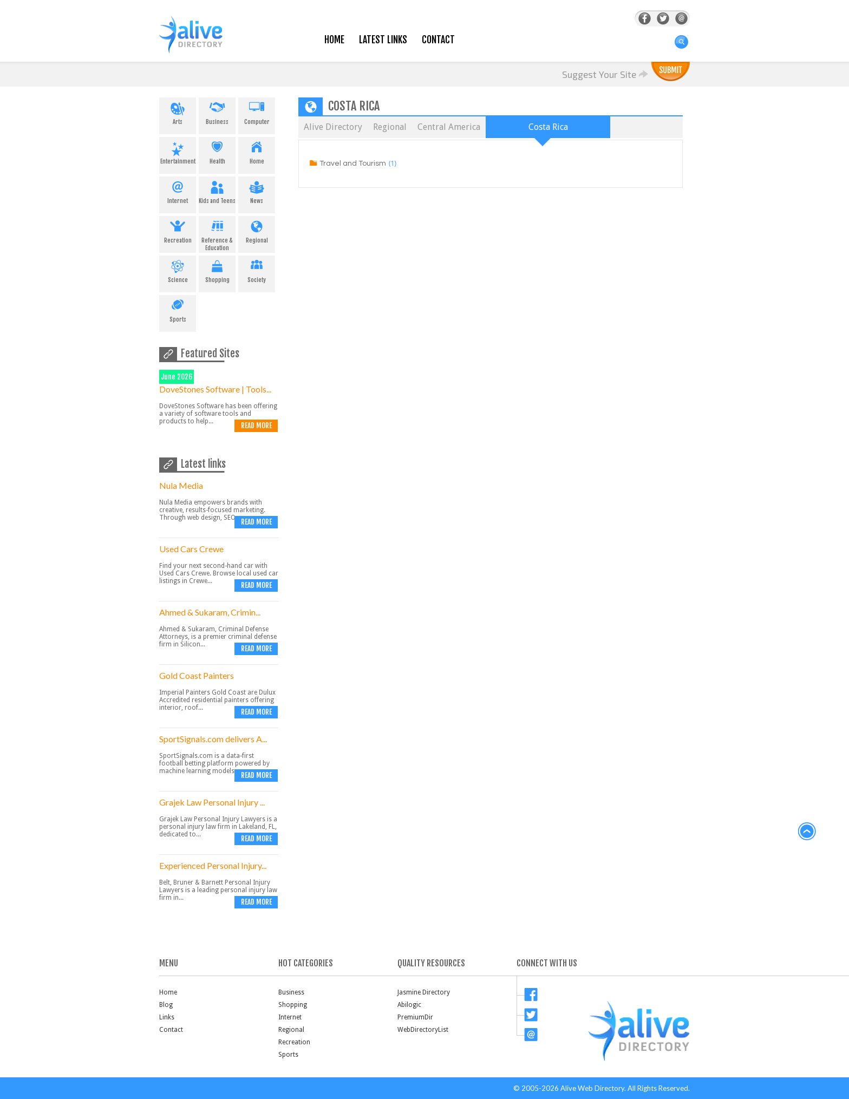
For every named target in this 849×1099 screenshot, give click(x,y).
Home (334, 39)
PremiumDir (415, 1017)
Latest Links (383, 39)
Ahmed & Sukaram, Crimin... (209, 612)
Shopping (217, 270)
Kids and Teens (217, 190)
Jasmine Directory (423, 992)
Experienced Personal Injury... (212, 865)
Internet (177, 190)
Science (177, 270)
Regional (256, 230)
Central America (448, 127)
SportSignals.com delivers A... (213, 739)
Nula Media (181, 485)
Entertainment (177, 151)
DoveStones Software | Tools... (215, 389)
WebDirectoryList (422, 1029)
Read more (256, 425)
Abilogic (409, 1005)
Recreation (177, 230)
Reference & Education (217, 234)
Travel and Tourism (352, 163)
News (256, 190)
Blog (166, 1005)
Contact (438, 39)
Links (166, 1017)
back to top (807, 831)
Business (217, 111)
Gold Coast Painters (196, 675)
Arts (177, 111)
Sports (177, 309)
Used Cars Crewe (191, 549)
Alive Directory (333, 127)
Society (256, 270)
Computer (256, 111)
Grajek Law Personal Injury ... (212, 802)
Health (217, 151)
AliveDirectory (202, 41)
